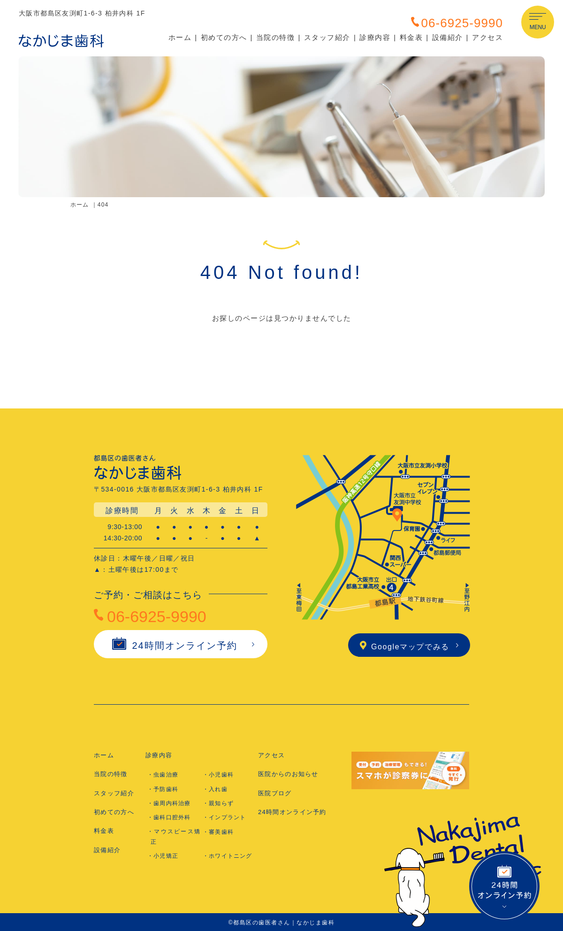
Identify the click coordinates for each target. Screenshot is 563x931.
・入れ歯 (215, 789)
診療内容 (374, 37)
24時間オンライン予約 (174, 645)
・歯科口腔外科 (168, 817)
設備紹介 (447, 37)
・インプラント (224, 817)
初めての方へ (224, 37)
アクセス (487, 37)
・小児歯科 (218, 774)
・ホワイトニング (227, 856)
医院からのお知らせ (288, 773)
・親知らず (218, 803)
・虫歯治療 (162, 774)
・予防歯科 (162, 789)
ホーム (180, 37)
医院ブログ (275, 793)
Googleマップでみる (404, 647)
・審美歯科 (218, 832)
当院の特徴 (275, 37)
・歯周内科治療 (168, 803)
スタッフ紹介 (327, 37)
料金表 (411, 37)
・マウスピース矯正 (173, 836)
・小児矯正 (162, 856)
